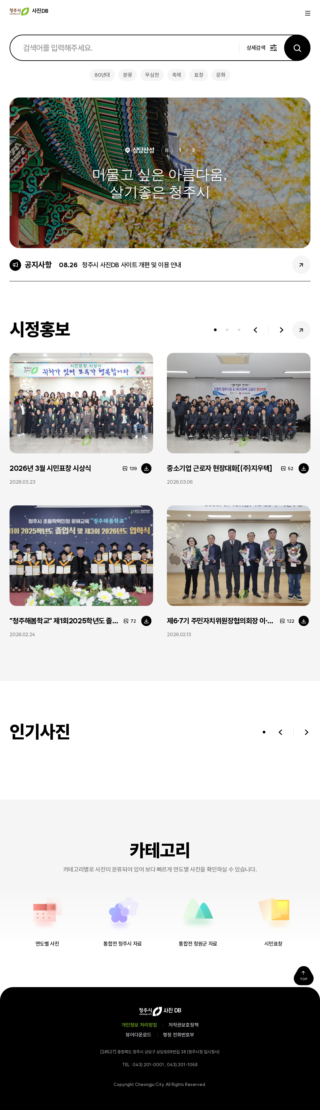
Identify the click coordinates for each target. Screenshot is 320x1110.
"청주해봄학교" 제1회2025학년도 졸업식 (67, 620)
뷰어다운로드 (138, 1035)
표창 (198, 75)
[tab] (215, 330)
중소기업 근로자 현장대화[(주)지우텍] (219, 468)
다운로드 (146, 468)
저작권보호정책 (184, 1025)
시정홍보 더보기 (301, 330)
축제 (176, 75)
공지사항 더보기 (301, 265)
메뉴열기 (307, 13)
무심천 (152, 75)
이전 (255, 330)
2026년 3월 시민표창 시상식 (50, 468)
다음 (281, 330)
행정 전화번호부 (178, 1035)
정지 (167, 150)
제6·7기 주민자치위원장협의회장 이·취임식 (226, 620)
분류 (127, 75)
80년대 (102, 75)
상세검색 (256, 47)
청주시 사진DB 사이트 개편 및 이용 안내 (131, 265)
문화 (220, 75)
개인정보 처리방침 (139, 1025)
